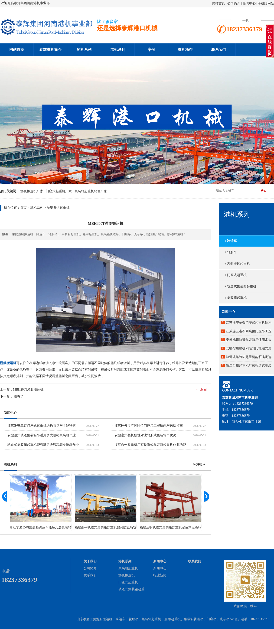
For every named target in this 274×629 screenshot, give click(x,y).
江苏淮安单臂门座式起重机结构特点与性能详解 (41, 425)
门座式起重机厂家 (59, 191)
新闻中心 (249, 3)
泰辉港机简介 (50, 50)
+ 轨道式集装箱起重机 (240, 286)
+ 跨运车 (231, 241)
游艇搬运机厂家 (31, 191)
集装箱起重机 (128, 568)
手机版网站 (266, 3)
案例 (151, 50)
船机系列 (84, 50)
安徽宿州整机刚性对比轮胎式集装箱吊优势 (145, 435)
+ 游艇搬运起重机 (237, 263)
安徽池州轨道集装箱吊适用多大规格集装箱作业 (41, 435)
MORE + (199, 464)
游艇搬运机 (126, 575)
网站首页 (218, 3)
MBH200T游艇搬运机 (28, 389)
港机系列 (117, 50)
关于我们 (90, 561)
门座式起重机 (128, 582)
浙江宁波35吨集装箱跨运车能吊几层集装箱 (40, 527)
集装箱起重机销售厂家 (91, 191)
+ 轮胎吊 (231, 252)
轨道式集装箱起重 (131, 589)
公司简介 (234, 3)
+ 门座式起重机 (236, 275)
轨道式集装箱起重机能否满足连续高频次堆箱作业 (43, 444)
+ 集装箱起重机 (236, 298)
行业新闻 (159, 575)
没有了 (19, 396)
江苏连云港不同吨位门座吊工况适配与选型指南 (148, 425)
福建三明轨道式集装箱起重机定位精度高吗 (170, 527)
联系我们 (218, 50)
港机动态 (185, 50)
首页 (23, 207)
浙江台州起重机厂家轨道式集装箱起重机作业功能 (150, 444)
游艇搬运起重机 (58, 207)
